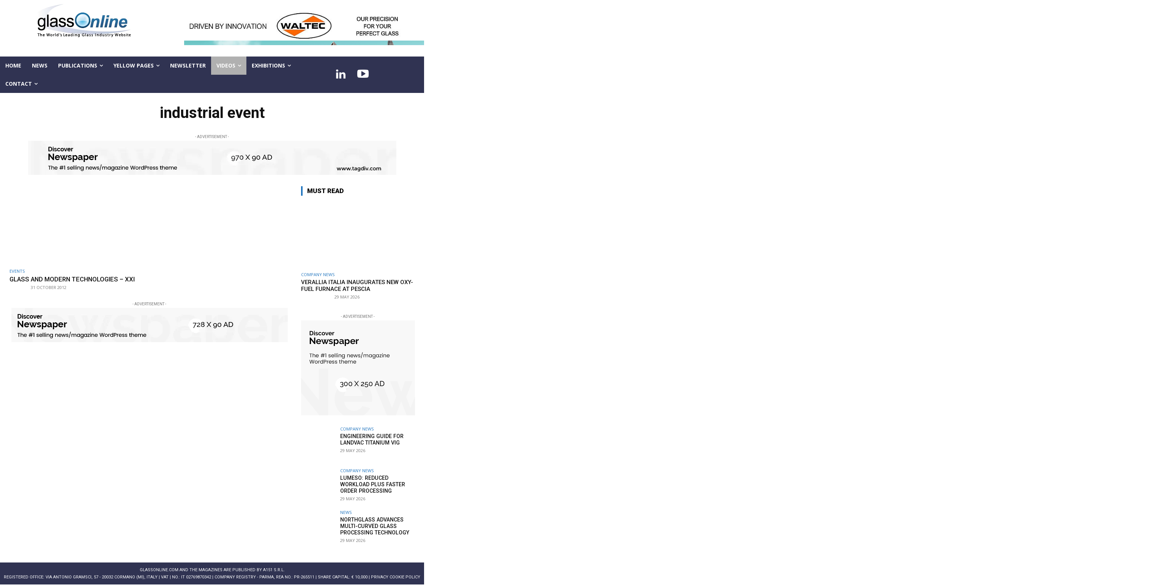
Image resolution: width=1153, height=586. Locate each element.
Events (17, 271)
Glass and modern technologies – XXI (74, 279)
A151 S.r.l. (274, 569)
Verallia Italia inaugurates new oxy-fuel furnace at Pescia (357, 285)
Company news (317, 274)
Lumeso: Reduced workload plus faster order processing (371, 484)
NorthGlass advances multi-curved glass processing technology (374, 526)
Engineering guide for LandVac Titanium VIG (371, 439)
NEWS (346, 512)
